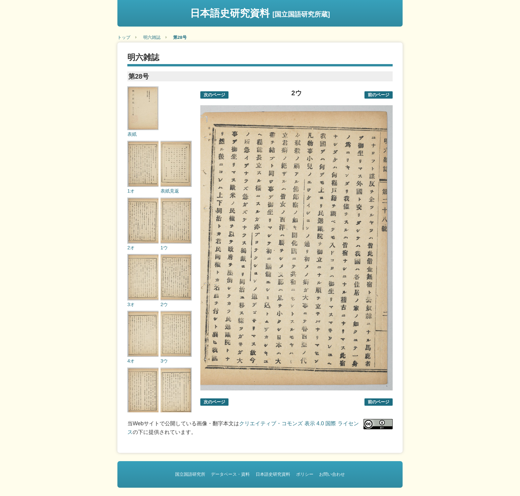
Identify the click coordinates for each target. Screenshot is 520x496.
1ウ (164, 247)
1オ (131, 191)
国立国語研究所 (190, 474)
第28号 (179, 37)
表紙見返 (170, 191)
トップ (123, 37)
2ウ (164, 304)
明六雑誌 (152, 37)
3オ (131, 304)
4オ (131, 361)
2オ (131, 247)
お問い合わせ (332, 474)
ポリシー (304, 474)
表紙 (132, 134)
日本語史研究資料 (260, 13)
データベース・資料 (230, 474)
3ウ (164, 361)
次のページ (214, 94)
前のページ (378, 94)
